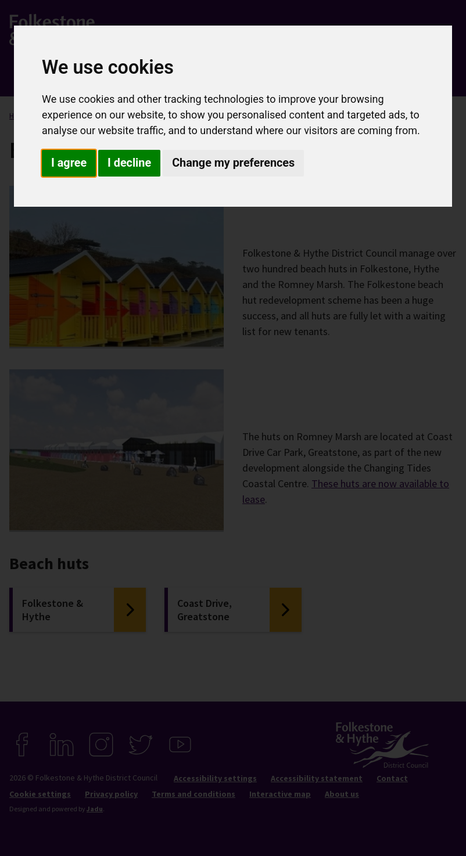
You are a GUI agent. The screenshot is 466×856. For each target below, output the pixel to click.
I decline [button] (129, 163)
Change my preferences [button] (233, 163)
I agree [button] (69, 163)
